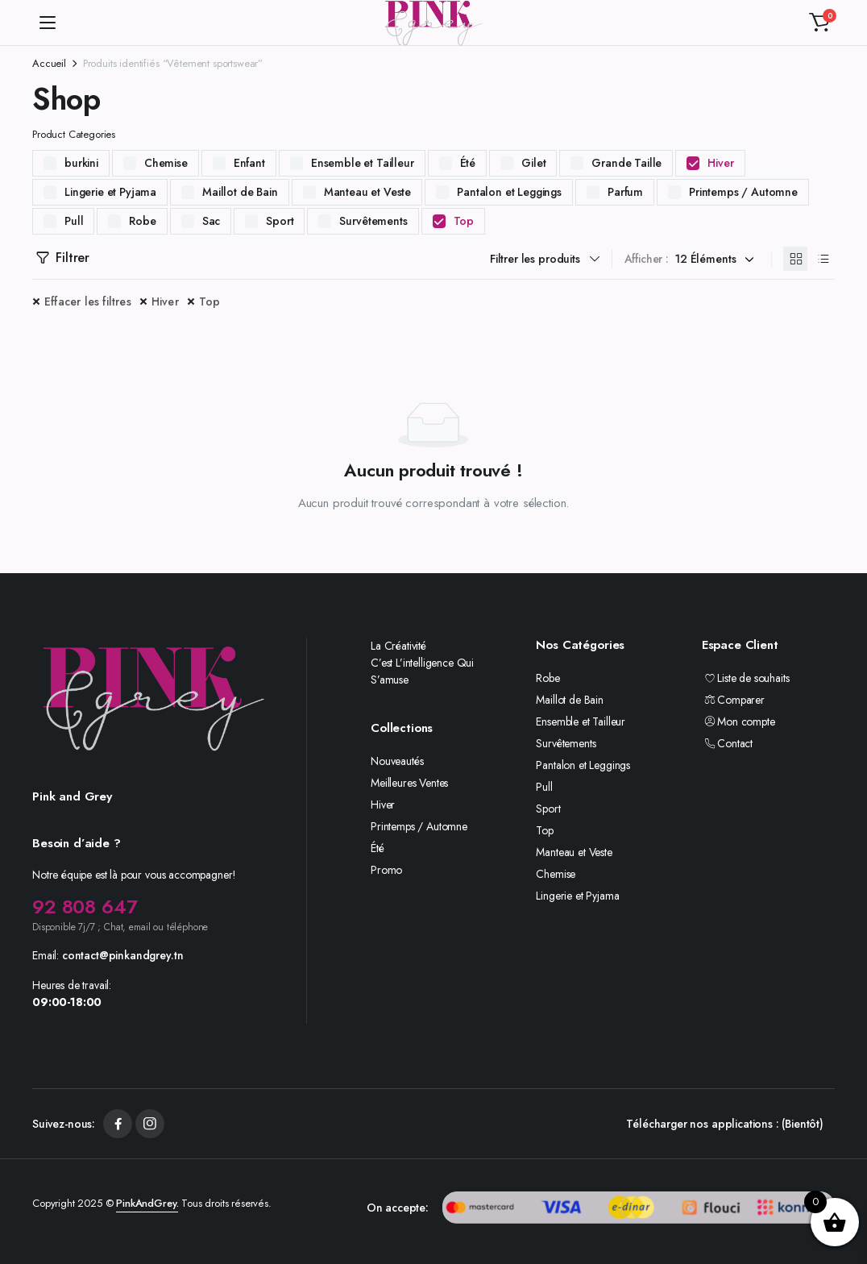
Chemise (166, 163)
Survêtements (373, 221)
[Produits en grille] (795, 259)
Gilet (533, 163)
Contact (727, 743)
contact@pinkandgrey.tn (122, 955)
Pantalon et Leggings (509, 192)
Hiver (720, 163)
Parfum (625, 192)
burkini (81, 163)
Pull (73, 221)
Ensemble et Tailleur (362, 163)
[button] (819, 22)
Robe (142, 221)
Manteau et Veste (367, 192)
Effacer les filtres (87, 301)
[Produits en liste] (823, 259)
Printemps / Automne (743, 192)
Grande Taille (626, 163)
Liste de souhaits (746, 678)
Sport (279, 221)
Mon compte (738, 721)
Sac (211, 221)
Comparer (733, 700)
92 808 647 (84, 906)
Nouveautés (397, 761)
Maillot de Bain (240, 192)
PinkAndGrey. (147, 1203)
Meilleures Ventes (409, 783)
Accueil (49, 63)
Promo (386, 870)
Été (468, 163)
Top (464, 221)
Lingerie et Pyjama (110, 192)
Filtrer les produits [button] (535, 258)
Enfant (249, 163)
